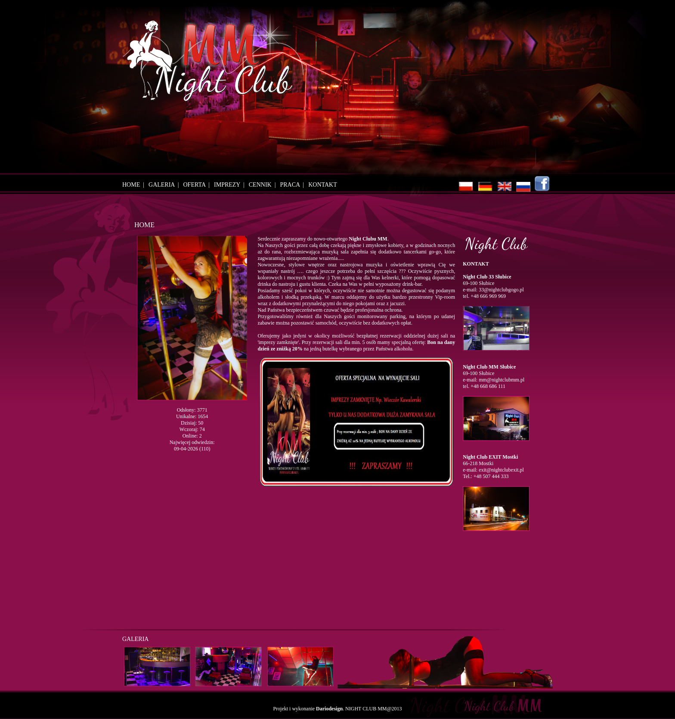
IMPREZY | (231, 184)
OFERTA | (198, 184)
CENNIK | (264, 184)
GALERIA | (165, 184)
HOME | (134, 184)
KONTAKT (322, 184)
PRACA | (293, 184)
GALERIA (135, 639)
